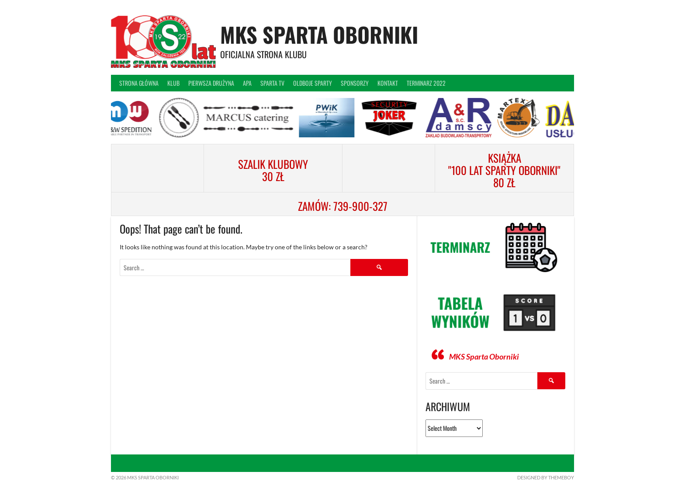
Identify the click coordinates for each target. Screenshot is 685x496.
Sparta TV (272, 82)
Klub (173, 82)
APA (247, 82)
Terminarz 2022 (426, 82)
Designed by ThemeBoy (545, 477)
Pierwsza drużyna (211, 82)
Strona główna (139, 82)
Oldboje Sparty (312, 82)
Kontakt (387, 82)
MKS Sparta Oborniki (319, 34)
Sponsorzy (355, 82)
